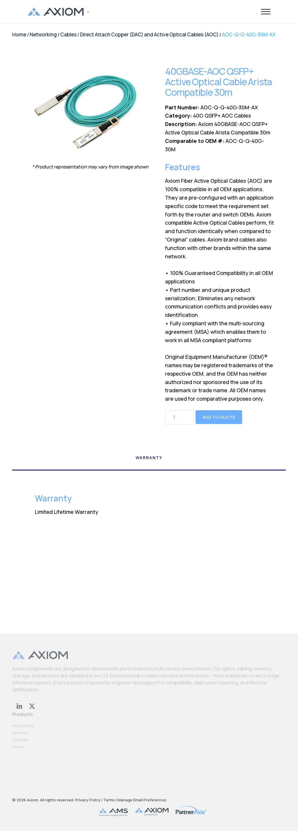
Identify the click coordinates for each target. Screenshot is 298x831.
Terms (109, 799)
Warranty (149, 457)
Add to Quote (219, 417)
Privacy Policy (88, 799)
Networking (43, 34)
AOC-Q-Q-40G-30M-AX (249, 34)
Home (19, 34)
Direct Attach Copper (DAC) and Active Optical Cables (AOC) (149, 34)
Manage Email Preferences (142, 799)
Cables (68, 34)
